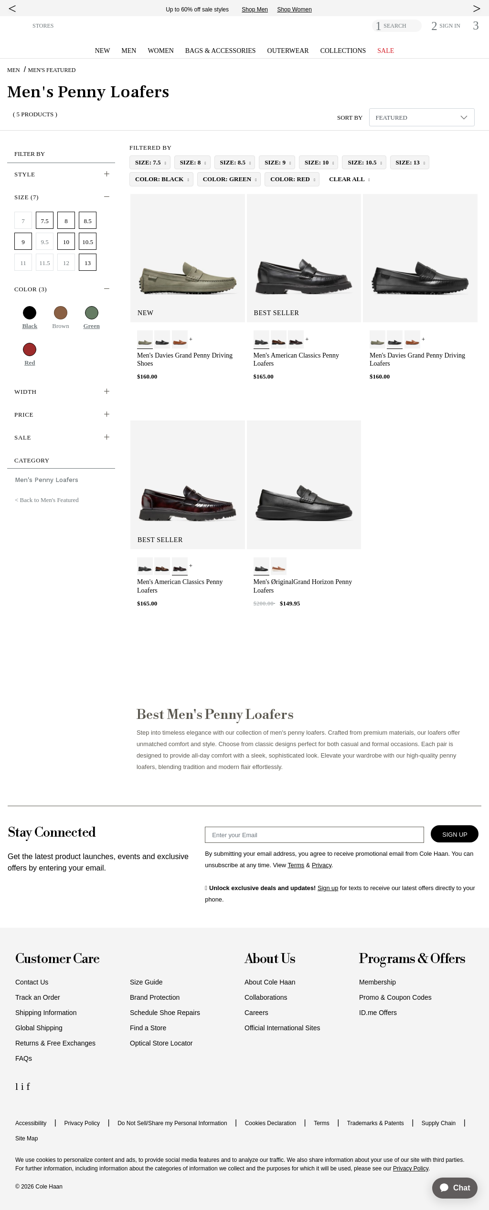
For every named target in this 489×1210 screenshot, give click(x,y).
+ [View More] (190, 339)
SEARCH (394, 25)
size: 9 (276, 162)
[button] (18, 25)
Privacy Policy (82, 1123)
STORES (42, 25)
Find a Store (148, 1028)
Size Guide (146, 982)
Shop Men (255, 9)
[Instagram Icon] (24, 1086)
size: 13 (408, 162)
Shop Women (294, 9)
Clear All (347, 179)
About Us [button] (269, 959)
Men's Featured (52, 70)
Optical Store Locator (161, 1043)
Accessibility (30, 1123)
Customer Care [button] (57, 959)
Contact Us (31, 982)
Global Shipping (39, 1028)
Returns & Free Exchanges (55, 1043)
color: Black (160, 179)
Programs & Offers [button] (412, 959)
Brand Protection (155, 997)
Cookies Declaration (270, 1123)
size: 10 (317, 162)
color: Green (228, 179)
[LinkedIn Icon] (18, 1086)
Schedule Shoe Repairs (165, 1012)
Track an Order (37, 997)
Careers (256, 1012)
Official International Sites (282, 1028)
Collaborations (265, 997)
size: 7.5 (148, 162)
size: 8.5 (233, 162)
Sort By (350, 117)
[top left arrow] (12, 8)
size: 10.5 (363, 162)
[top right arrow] (477, 8)
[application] (450, 1188)
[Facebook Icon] (28, 1086)
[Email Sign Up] (314, 834)
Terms (322, 1123)
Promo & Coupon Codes (395, 997)
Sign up (328, 888)
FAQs (23, 1058)
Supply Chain (439, 1123)
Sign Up (455, 834)
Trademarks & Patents (375, 1123)
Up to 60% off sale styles (197, 9)
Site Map (26, 1138)
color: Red (290, 179)
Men (13, 70)
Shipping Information (45, 1012)
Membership (377, 982)
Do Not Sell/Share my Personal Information (172, 1123)
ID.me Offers (378, 1012)
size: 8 (191, 162)
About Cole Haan (270, 982)
